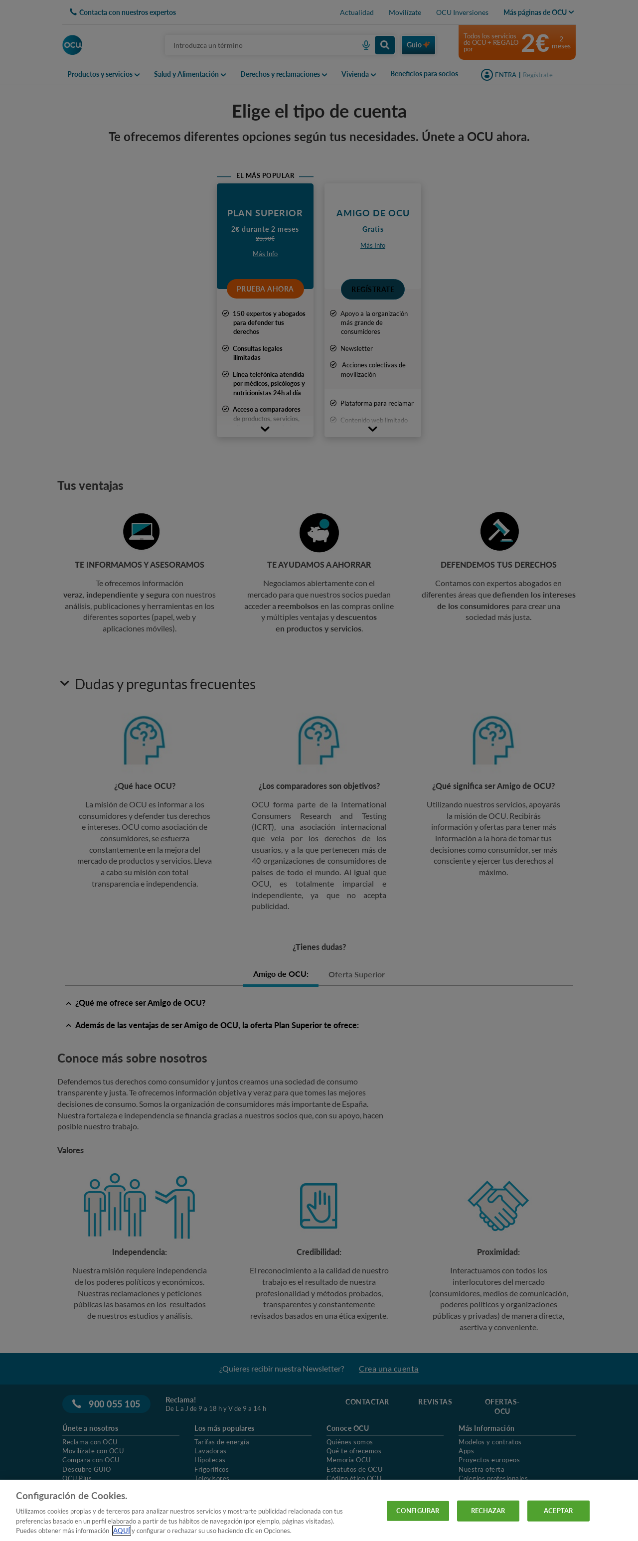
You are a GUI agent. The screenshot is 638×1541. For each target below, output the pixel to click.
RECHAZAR (488, 1511)
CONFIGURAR (417, 1511)
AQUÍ (121, 1531)
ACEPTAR (558, 1511)
